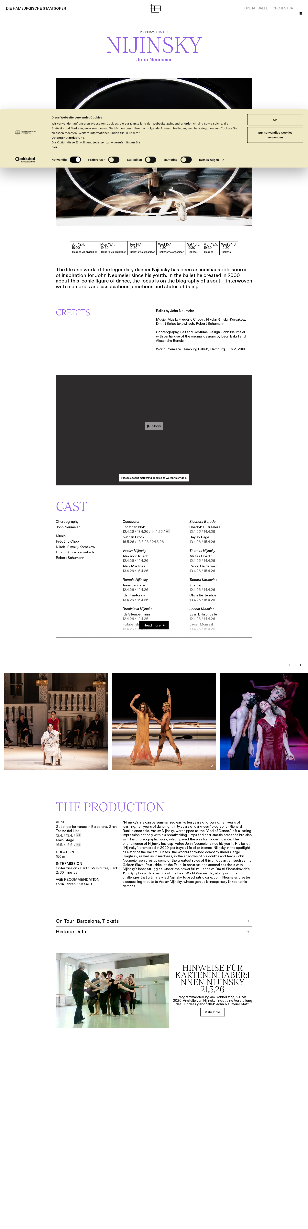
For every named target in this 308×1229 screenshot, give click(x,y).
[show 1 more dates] (168, 532)
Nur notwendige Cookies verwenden (275, 26)
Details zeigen (209, 50)
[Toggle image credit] (248, 222)
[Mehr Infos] (212, 1013)
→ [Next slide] (300, 665)
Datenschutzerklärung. (68, 28)
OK (275, 10)
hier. (54, 37)
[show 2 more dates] (78, 835)
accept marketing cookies (146, 478)
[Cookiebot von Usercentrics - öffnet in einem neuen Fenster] (25, 51)
